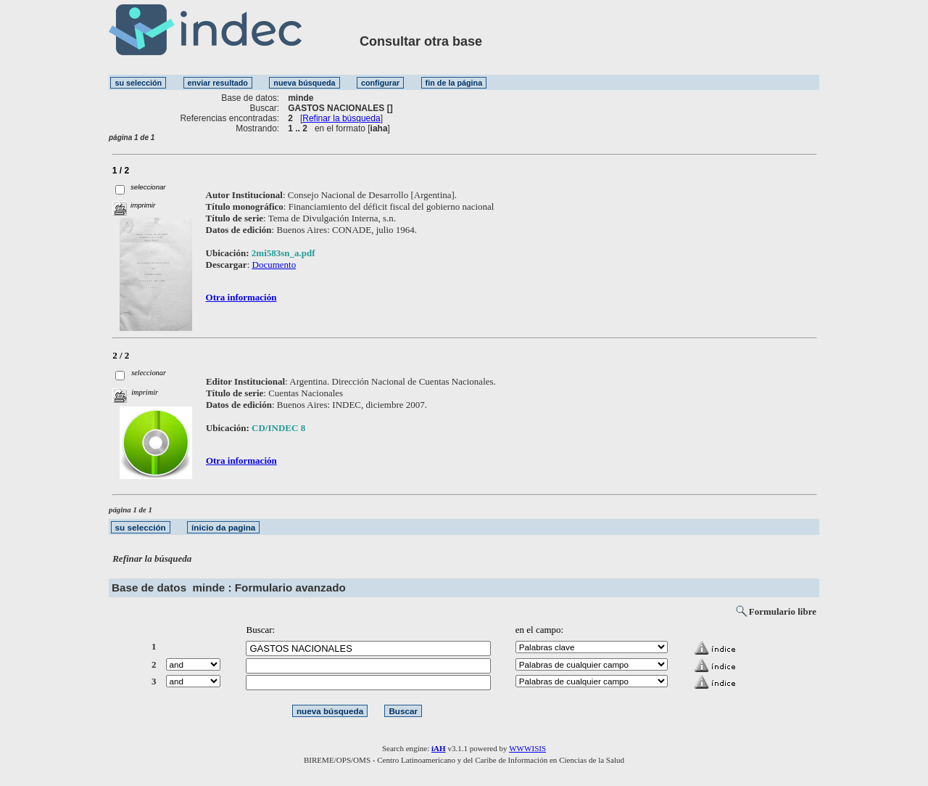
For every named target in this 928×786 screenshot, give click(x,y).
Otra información (241, 297)
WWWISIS (527, 748)
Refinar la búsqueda (341, 118)
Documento (274, 264)
